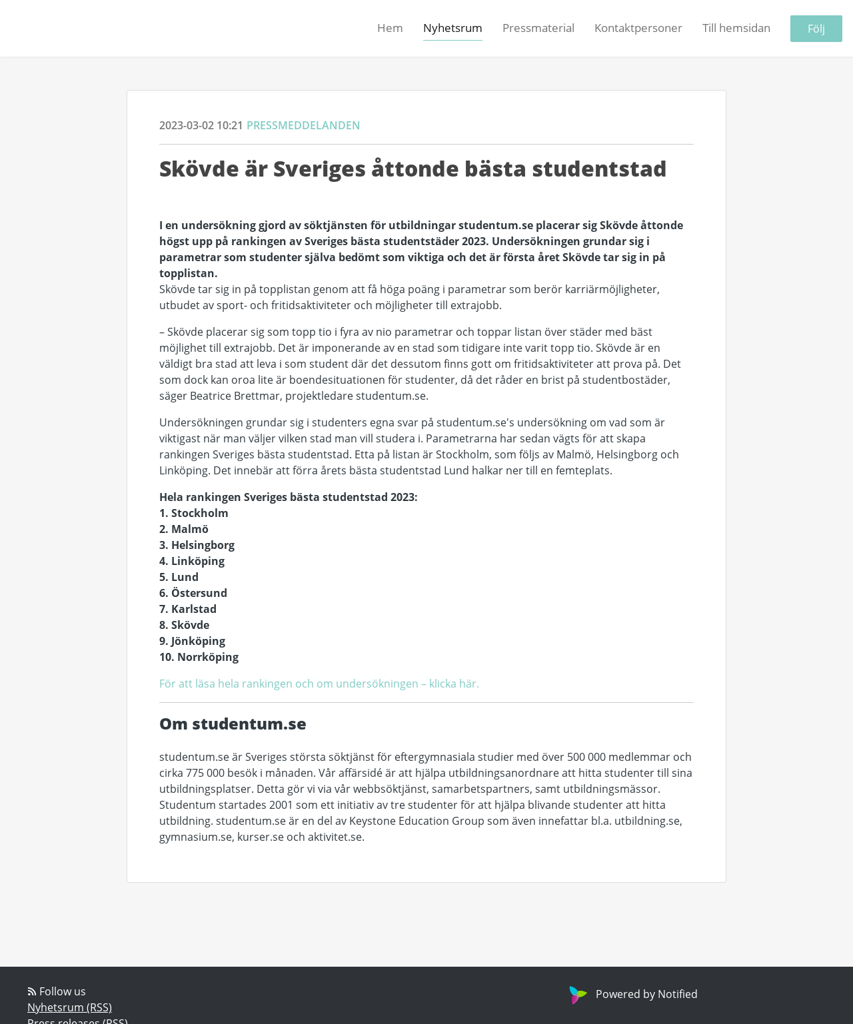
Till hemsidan (736, 27)
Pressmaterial (538, 27)
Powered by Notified (632, 994)
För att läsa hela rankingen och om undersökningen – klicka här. (319, 683)
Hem (390, 27)
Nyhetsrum (452, 27)
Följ (816, 28)
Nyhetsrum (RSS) (69, 1007)
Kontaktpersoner (638, 27)
